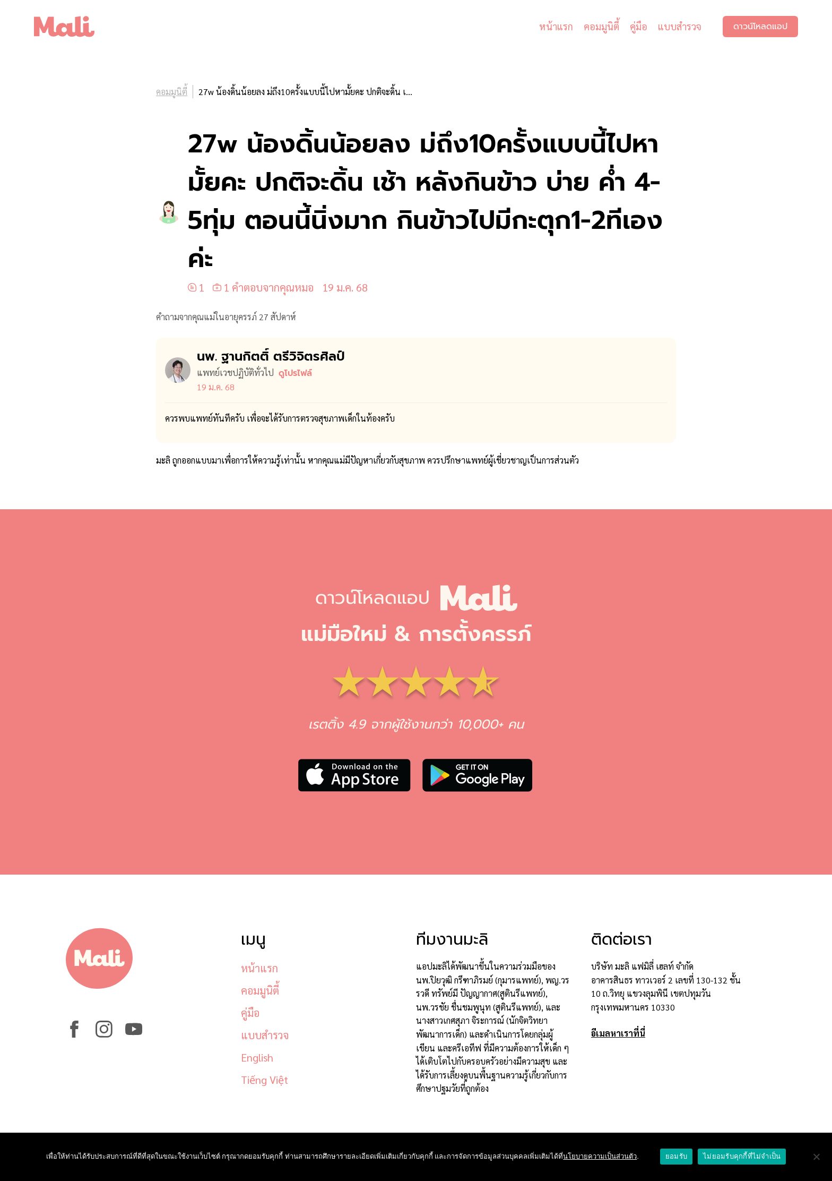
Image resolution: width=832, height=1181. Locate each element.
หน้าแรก (556, 26)
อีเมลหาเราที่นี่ (618, 1033)
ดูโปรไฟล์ (295, 373)
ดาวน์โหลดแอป (760, 26)
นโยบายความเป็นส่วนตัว (600, 1156)
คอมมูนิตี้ (601, 26)
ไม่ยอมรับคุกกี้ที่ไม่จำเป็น (742, 1156)
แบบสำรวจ (679, 26)
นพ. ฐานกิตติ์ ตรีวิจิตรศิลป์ (271, 356)
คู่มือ (638, 26)
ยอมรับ (676, 1156)
